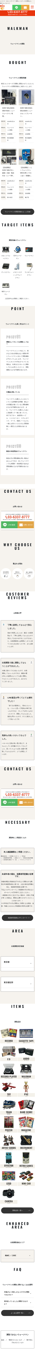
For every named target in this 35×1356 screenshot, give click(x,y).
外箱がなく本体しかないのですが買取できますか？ (16, 1293)
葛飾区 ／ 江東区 (10, 1255)
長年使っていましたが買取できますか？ (16, 1302)
